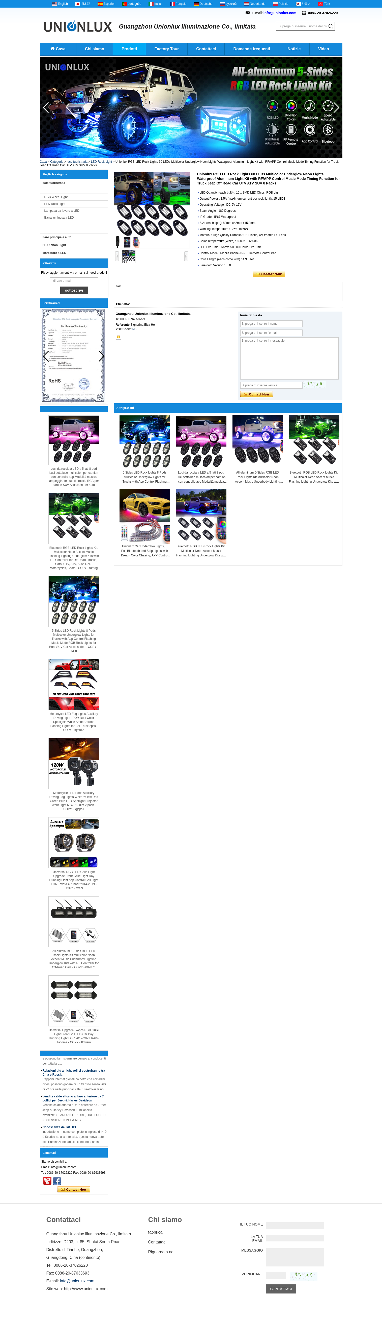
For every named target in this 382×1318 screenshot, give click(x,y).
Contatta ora (73, 1189)
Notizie (294, 49)
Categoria (56, 161)
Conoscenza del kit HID (59, 1128)
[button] (187, 154)
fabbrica (155, 1232)
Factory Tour (167, 49)
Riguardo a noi (161, 1252)
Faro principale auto (57, 237)
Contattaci (206, 49)
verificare (252, 1274)
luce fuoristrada (77, 161)
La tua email (257, 1239)
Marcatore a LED (55, 253)
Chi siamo (94, 49)
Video (323, 49)
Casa (61, 49)
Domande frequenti (251, 49)
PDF (135, 329)
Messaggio (252, 1250)
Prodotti (129, 49)
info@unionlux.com (279, 13)
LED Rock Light (101, 161)
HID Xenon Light (54, 245)
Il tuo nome (251, 1224)
